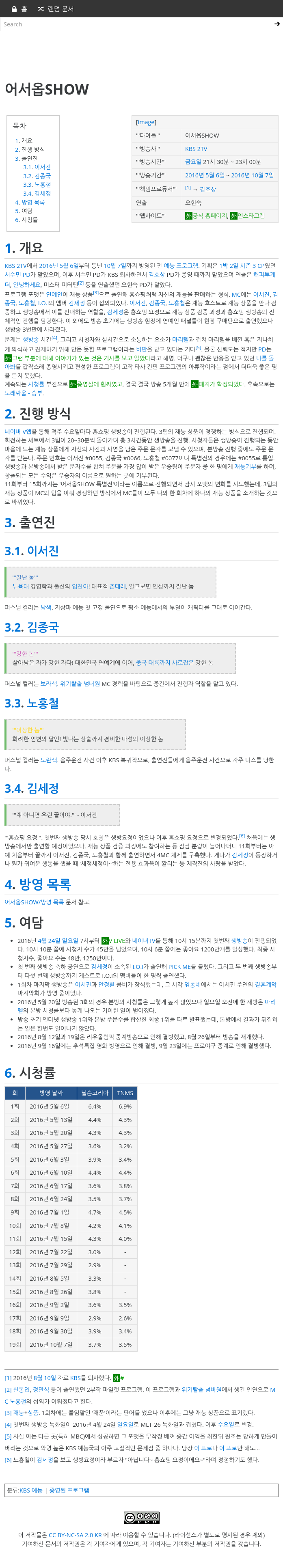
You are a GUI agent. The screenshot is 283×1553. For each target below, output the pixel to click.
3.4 (27, 193)
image (146, 122)
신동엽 (21, 1389)
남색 (46, 607)
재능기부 (246, 466)
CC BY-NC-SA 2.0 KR (75, 1535)
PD (262, 349)
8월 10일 (45, 1378)
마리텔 (180, 339)
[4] (54, 337)
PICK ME (180, 967)
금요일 (193, 162)
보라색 (49, 684)
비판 (141, 349)
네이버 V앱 (17, 432)
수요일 (226, 1424)
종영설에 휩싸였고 (100, 384)
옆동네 (192, 984)
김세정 (43, 193)
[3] (96, 292)
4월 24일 (49, 941)
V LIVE (117, 941)
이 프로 (203, 1448)
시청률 (36, 384)
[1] (188, 187)
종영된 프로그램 (69, 1490)
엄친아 (80, 586)
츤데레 (118, 586)
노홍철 (43, 184)
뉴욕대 (21, 586)
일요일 (70, 941)
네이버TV (144, 941)
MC (236, 294)
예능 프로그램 (181, 266)
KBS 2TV (196, 149)
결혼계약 (266, 984)
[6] (242, 836)
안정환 (106, 984)
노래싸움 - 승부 (23, 393)
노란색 (49, 760)
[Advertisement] (141, 54)
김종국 (43, 176)
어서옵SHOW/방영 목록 (34, 902)
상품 (33, 1413)
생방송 (31, 339)
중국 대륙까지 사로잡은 (165, 662)
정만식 (41, 1389)
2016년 (194, 175)
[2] (81, 283)
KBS (75, 1378)
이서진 (43, 167)
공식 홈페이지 (209, 216)
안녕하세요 (27, 284)
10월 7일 (262, 175)
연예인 (54, 294)
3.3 (27, 184)
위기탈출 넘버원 (80, 684)
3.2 (27, 176)
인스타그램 (251, 216)
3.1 (27, 167)
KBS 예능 (31, 1490)
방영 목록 (33, 202)
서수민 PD (17, 274)
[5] (198, 347)
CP (261, 266)
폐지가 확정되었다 (221, 384)
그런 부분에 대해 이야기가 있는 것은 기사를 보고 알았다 (81, 358)
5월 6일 (215, 175)
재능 (18, 1413)
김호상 (208, 189)
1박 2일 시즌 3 (237, 266)
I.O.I (43, 303)
